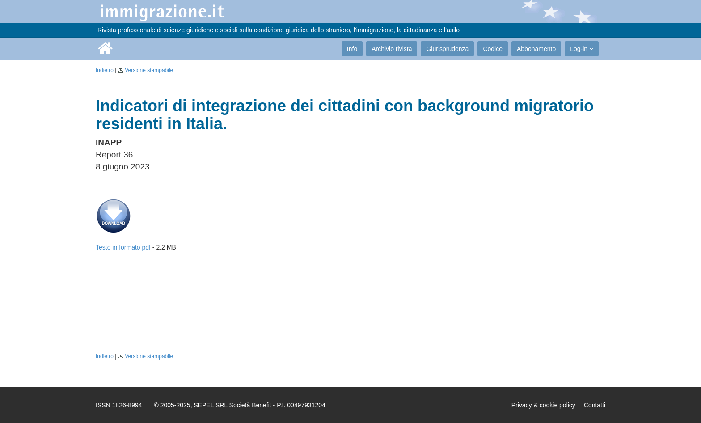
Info (352, 48)
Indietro (105, 70)
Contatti (594, 405)
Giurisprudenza (447, 48)
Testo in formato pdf (123, 247)
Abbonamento (536, 48)
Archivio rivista (392, 48)
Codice (493, 48)
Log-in (581, 48)
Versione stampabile (149, 70)
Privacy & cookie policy (543, 405)
